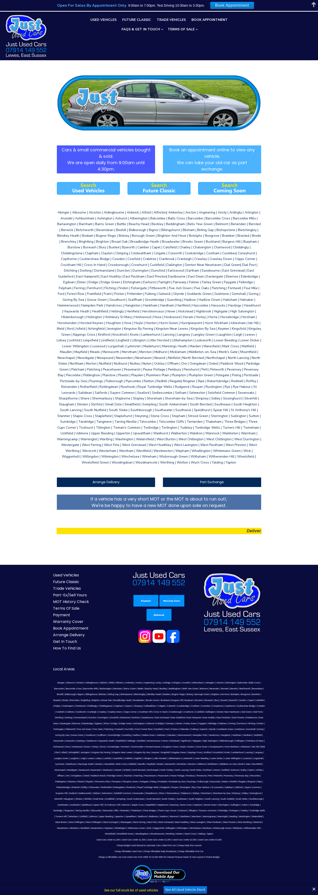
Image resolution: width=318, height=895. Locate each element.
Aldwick (89, 653)
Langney (234, 717)
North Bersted (61, 735)
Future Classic (136, 20)
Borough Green (136, 665)
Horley (88, 711)
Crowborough (56, 682)
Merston (133, 729)
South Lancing (251, 758)
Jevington (61, 717)
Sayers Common (106, 752)
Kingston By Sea (118, 717)
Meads (101, 729)
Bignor (248, 659)
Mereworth (111, 729)
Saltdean (82, 752)
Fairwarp (237, 688)
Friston (222, 694)
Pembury (90, 740)
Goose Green (106, 700)
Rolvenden (177, 746)
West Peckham (167, 781)
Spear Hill (112, 764)
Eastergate (133, 688)
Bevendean (217, 659)
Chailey (183, 671)
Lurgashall (216, 723)
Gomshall (69, 700)
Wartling (208, 775)
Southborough (63, 764)
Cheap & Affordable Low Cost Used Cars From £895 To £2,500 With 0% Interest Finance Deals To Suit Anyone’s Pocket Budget (159, 816)
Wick (77, 787)
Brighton (239, 665)
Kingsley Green (154, 717)
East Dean (121, 688)
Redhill (109, 746)
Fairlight (228, 688)
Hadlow (165, 700)
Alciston (66, 653)
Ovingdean (205, 735)
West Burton (245, 775)
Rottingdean (201, 746)
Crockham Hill (256, 677)
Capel (165, 671)
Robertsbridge (145, 746)
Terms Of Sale (181, 29)
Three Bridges (143, 770)
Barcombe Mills (51, 659)
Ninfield (49, 735)
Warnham (171, 775)
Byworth (148, 671)
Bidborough (238, 659)
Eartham (226, 682)
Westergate (78, 781)
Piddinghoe (166, 740)
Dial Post (138, 682)
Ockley (181, 735)
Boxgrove (179, 665)
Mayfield (92, 729)
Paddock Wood (227, 735)
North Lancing (104, 735)
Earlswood (215, 682)
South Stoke (49, 764)
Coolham (96, 677)
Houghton (159, 711)
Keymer (131, 717)
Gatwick (251, 694)
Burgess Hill (92, 671)
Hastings (91, 706)
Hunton (183, 711)
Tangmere (62, 770)
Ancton (125, 653)
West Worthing (198, 781)
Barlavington (66, 659)
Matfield (73, 729)
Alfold (97, 653)
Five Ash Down (132, 694)
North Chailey (89, 735)
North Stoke (118, 735)
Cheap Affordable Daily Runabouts (160, 810)
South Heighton (235, 758)
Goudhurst (119, 700)
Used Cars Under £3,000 (210, 799)
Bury (131, 671)
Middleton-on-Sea (169, 729)
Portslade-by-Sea (52, 746)
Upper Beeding (81, 775)
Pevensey (128, 740)
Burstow (114, 671)
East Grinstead (252, 682)
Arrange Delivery (100, 452)
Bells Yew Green (150, 659)
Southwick (89, 764)
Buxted (139, 671)
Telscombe (89, 770)
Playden (196, 740)
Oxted (215, 735)
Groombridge (143, 700)
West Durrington (64, 781)
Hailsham (190, 700)
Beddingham (135, 659)
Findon (96, 694)
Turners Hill (265, 770)
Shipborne (246, 752)
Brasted (199, 665)
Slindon (118, 758)
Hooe (60, 711)
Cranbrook (192, 677)
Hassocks (80, 706)
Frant (214, 694)
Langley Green (247, 717)
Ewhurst (218, 688)
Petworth (117, 740)
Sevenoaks (198, 752)
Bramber (190, 665)
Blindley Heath (89, 665)
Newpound (234, 729)
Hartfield (58, 706)
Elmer (174, 688)
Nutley (166, 735)
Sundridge (269, 764)
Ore (197, 735)
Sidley (76, 758)
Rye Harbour (57, 752)
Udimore (68, 775)
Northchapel (75, 735)
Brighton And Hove (154, 665)
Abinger (46, 653)
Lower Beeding (160, 723)
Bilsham (270, 659)
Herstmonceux (164, 706)
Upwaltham (105, 775)
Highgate (206, 706)
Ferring (67, 694)
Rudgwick (247, 746)
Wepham (268, 781)
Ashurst (206, 653)
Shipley (256, 752)
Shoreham (266, 752)
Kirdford (184, 717)
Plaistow (178, 740)
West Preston (182, 781)
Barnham (78, 659)
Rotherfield (189, 746)
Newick (267, 729)
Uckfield (58, 775)
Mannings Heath (254, 723)
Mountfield (198, 729)
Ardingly (153, 653)
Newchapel (210, 729)
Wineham (135, 787)
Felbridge (48, 694)
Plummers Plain (208, 740)
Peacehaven (50, 740)
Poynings (66, 746)
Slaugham (108, 758)
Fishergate (106, 694)
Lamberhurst (214, 717)
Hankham (265, 700)
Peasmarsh (63, 740)
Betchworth (205, 659)
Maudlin (83, 729)
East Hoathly (66, 688)
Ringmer (127, 746)
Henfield (151, 706)
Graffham (130, 700)
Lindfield (87, 723)
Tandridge (51, 770)
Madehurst (239, 723)
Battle (100, 659)
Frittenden (232, 694)
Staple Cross (152, 764)
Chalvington (195, 671)
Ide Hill (248, 711)
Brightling (228, 665)
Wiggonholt (87, 787)
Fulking (242, 694)
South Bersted (192, 758)
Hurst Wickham (224, 711)
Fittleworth (118, 694)
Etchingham (207, 688)
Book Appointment (209, 20)
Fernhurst (77, 694)
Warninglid (198, 775)
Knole (203, 717)
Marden (267, 723)
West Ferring (92, 781)
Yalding (158, 793)
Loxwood (205, 723)
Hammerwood (213, 700)
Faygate (270, 688)
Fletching (156, 694)
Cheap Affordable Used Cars (128, 810)
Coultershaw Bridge (147, 677)
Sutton (259, 764)
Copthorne (131, 677)
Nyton (173, 735)
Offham (189, 735)
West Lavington (150, 781)
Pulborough (78, 746)
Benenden (175, 659)
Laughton (260, 717)
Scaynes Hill (122, 752)
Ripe (135, 746)
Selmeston (167, 752)
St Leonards (71, 752)
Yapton (167, 793)
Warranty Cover (58, 592)
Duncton (182, 682)
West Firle (105, 781)
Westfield (244, 781)
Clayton (255, 671)
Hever (175, 706)
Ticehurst (175, 770)
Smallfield (149, 758)
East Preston (95, 688)
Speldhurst (101, 764)
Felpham (58, 694)
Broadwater (53, 671)
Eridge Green (193, 688)
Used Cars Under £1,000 (108, 799)
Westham (233, 781)
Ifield (255, 711)
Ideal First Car (169, 804)
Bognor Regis (112, 665)
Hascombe (69, 706)
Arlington (162, 653)
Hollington (250, 706)
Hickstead (184, 706)
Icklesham (238, 711)
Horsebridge (106, 711)
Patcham (257, 735)
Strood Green (224, 764)
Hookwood (70, 711)
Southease (221, 758)
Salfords (92, 752)
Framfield (205, 694)
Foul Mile (176, 694)
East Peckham (81, 688)
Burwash (123, 671)
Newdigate (222, 729)
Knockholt (194, 717)
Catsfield (174, 671)
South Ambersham (175, 758)
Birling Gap (48, 665)
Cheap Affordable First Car (190, 810)
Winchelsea (123, 787)
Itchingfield (50, 717)
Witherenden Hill (180, 787)
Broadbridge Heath (265, 665)
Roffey (167, 746)
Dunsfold (204, 682)
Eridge (182, 688)
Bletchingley (74, 665)
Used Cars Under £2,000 (159, 799)
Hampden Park (229, 700)
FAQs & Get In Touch (141, 29)
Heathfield (131, 706)
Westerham (221, 781)
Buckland (80, 671)
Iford (261, 711)
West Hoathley (135, 781)
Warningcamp (184, 775)
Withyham (166, 787)
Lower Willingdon (191, 723)
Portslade (268, 740)
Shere (222, 752)
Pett (110, 740)
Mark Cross (62, 729)
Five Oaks (145, 694)
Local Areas (53, 640)
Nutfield (147, 735)
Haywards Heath (116, 706)
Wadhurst (117, 775)
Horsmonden (130, 711)
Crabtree (181, 677)
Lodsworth (146, 723)
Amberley (115, 653)
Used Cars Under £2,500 (184, 799)
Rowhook (213, 746)
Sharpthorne (211, 752)
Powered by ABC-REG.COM (193, 879)
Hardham (47, 706)
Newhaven (258, 729)
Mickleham (154, 729)
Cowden (162, 677)
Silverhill (98, 758)
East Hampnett (51, 688)
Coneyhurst (118, 677)
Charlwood (207, 671)
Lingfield (96, 723)
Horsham (118, 711)
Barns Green (90, 659)
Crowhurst (69, 682)
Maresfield (50, 729)
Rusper (257, 746)
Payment (51, 586)
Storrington (238, 764)
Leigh (269, 717)
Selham (157, 752)
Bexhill (228, 659)
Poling (259, 740)
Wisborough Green (151, 787)
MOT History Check (60, 572)
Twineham (48, 775)
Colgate (62, 677)
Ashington (196, 653)
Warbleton (160, 775)
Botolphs (169, 665)
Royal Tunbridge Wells (230, 746)
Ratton (101, 746)
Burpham (103, 671)
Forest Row (194, 694)
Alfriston (105, 653)
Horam (80, 711)
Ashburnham (183, 653)
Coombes (107, 677)
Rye (47, 752)
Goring (79, 700)
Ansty (144, 653)
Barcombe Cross (267, 653)
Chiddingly (219, 671)
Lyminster (227, 723)
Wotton (264, 787)
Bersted (185, 659)
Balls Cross (240, 653)
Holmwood (51, 711)
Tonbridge (216, 770)
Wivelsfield (195, 787)
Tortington (227, 770)
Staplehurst (176, 764)
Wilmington (111, 787)
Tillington (186, 770)
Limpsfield (76, 723)
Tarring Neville (75, 770)
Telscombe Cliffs (103, 770)
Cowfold (172, 677)
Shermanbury (233, 752)
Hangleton (254, 700)
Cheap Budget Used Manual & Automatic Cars (139, 804)
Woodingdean (227, 787)
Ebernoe (144, 688)
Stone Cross (200, 764)
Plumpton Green (236, 740)
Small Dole (137, 758)
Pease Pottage (77, 740)
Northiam (129, 735)
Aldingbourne (77, 653)
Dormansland (170, 682)
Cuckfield (80, 682)
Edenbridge (155, 688)
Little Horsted (118, 723)
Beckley (123, 659)
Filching (87, 694)
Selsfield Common (182, 752)
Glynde (260, 694)
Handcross (243, 700)
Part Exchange (217, 452)
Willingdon (99, 787)
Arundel (172, 653)
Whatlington (48, 787)
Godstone (59, 700)
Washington (219, 775)
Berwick (194, 659)
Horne (95, 711)
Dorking (158, 682)
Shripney (67, 758)
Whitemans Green (64, 787)
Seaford (133, 752)
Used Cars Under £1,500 (134, 799)
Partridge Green (243, 735)
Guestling (155, 700)
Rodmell (158, 746)
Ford (185, 694)
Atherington (216, 653)
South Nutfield (267, 758)
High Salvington (220, 706)
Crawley (214, 677)
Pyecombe (91, 746)
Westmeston (256, 781)
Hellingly (141, 706)
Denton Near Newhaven (109, 682)
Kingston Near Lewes (98, 717)
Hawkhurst (102, 706)
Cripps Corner (241, 677)
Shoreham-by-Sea (52, 758)
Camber (157, 671)
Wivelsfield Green (210, 787)
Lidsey (57, 723)
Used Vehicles (103, 20)
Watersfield (232, 775)
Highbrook (196, 706)
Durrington (193, 682)
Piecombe (155, 740)
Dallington (91, 682)
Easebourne (237, 682)
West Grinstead (118, 781)
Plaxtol (186, 740)
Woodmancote (242, 787)
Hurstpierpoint (208, 711)
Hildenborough (237, 706)
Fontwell (166, 694)
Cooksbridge (84, 677)
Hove (168, 711)
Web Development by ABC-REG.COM (248, 879)
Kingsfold (141, 717)
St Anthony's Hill (126, 764)
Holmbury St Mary (265, 706)
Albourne (56, 653)
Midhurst (143, 729)
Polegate (250, 740)
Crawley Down (226, 677)
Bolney (124, 665)
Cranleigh (203, 677)
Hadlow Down (177, 700)
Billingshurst (259, 659)
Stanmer (140, 764)
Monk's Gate (185, 729)
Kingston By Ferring (77, 717)
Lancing (225, 717)
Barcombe (252, 653)
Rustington (268, 746)
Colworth (72, 677)
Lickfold (65, 723)
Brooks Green (67, 671)
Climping (265, 671)
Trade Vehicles (171, 20)
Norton (139, 735)
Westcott (210, 781)
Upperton (94, 775)
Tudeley (237, 770)
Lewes (49, 723)
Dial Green (127, 682)
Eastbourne (108, 688)
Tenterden (117, 770)
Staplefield (165, 764)
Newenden (246, 729)
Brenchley (217, 665)
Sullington (249, 764)
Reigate (117, 746)
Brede (208, 665)
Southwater (77, 764)
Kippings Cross (171, 717)
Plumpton (222, 740)
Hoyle (175, 711)
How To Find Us (56, 619)
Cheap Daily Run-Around (189, 804)
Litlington (106, 723)
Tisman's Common (201, 770)
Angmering (135, 653)
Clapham (245, 671)
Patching (267, 735)
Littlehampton (133, 723)
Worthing (255, 787)
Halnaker (200, 700)
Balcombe (228, 653)
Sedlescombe (145, 752)
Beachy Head (111, 659)
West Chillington (260, 775)
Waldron (139, 775)
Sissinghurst (86, 758)
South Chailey (207, 758)
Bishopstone (61, 665)
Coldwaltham (51, 677)
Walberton (128, 775)
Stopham (212, 764)
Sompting (160, 758)
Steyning (188, 764)
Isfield (268, 711)
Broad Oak (249, 665)
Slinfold (127, 758)
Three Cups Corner (160, 770)
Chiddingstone (233, 671)
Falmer (247, 688)
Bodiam (101, 665)
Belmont (164, 659)
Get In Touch (55, 612)
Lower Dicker (175, 723)
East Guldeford (268, 682)
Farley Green (258, 688)
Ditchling (149, 682)
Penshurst (101, 740)
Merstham (122, 729)
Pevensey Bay (141, 740)
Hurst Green (194, 711)
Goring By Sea (91, 700)
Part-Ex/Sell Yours (59, 566)
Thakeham (129, 770)
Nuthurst (157, 735)
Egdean (166, 688)
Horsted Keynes (145, 711)
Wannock (149, 775)
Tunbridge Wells (250, 770)
